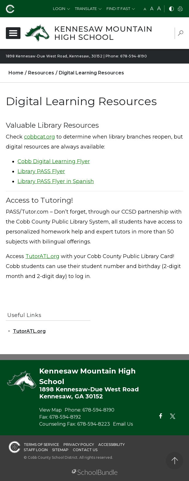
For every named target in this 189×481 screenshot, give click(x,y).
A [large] (159, 8)
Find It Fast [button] (118, 8)
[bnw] (171, 9)
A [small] (145, 9)
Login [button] (59, 8)
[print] (180, 9)
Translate (86, 8)
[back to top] (174, 460)
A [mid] (151, 8)
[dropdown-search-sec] (180, 34)
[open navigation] (13, 33)
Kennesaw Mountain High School (103, 33)
